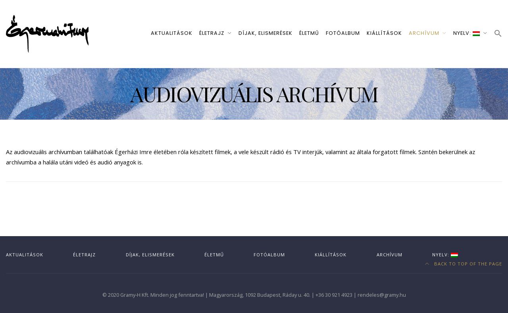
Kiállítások (384, 33)
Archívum (424, 33)
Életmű (309, 33)
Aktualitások (171, 33)
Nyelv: (466, 33)
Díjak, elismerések (265, 33)
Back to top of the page (463, 264)
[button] (498, 34)
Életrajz (211, 33)
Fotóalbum (343, 33)
